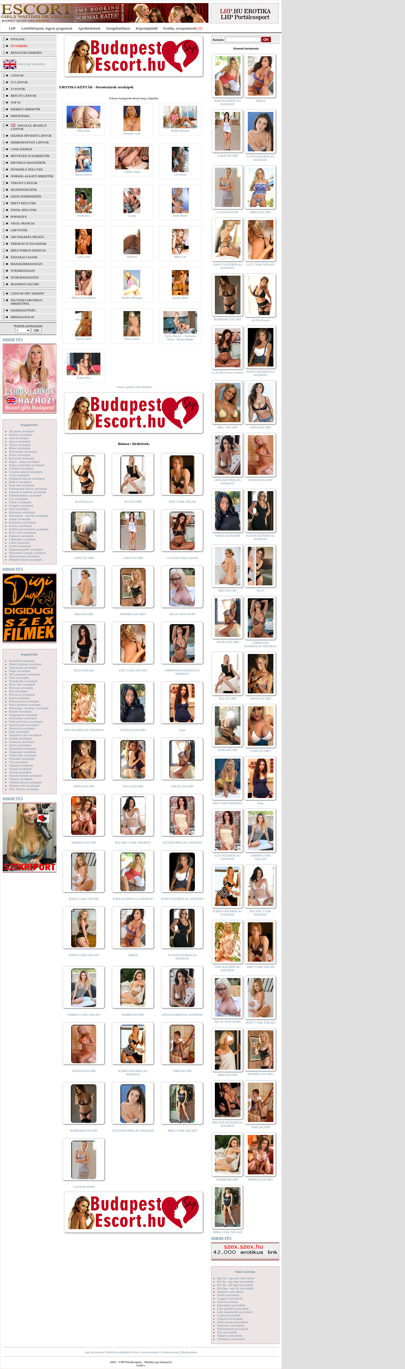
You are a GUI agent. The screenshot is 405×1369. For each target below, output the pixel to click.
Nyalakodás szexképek (23, 681)
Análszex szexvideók (230, 1291)
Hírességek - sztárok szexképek (28, 515)
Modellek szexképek (22, 660)
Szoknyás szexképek (22, 741)
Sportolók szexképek (22, 728)
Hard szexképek (19, 509)
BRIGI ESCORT (260, 212)
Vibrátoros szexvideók (231, 1339)
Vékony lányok (24, 183)
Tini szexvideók (227, 1332)
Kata (182, 730)
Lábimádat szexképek (22, 539)
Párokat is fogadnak (29, 243)
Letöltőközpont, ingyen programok (47, 28)
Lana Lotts (83, 256)
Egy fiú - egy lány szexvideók (235, 1278)
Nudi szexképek (19, 677)
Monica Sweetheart (83, 297)
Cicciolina (180, 174)
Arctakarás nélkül (27, 237)
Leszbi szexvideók (228, 1315)
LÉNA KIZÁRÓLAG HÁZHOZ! (182, 1014)
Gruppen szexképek (21, 505)
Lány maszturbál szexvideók (235, 1312)
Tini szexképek (18, 762)
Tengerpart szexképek (22, 752)
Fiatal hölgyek (24, 210)
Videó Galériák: (245, 1271)
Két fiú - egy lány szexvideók (235, 1281)
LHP (12, 28)
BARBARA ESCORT (84, 1130)
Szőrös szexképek (20, 745)
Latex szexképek (19, 542)
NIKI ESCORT (84, 614)
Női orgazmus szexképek (24, 674)
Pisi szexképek (18, 691)
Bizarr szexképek (19, 455)
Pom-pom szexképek (22, 694)
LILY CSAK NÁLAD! (133, 670)
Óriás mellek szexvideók (232, 1322)
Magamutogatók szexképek (26, 549)
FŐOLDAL (18, 39)
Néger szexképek (19, 671)
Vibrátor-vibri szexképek (24, 785)
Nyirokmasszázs (25, 277)
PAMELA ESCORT (84, 842)
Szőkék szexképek (20, 738)
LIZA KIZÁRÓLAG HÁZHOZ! (182, 842)
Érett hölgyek (23, 203)
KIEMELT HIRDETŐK (25, 109)
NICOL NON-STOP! (182, 614)
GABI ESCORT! (260, 750)
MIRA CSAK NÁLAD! (182, 1130)
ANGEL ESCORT (182, 786)
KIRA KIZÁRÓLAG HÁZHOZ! (133, 898)
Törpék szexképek (20, 768)
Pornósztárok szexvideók (232, 1328)
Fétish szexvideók (228, 1295)
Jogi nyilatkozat (94, 1352)
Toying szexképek (20, 772)
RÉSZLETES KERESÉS (26, 52)
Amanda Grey (132, 133)
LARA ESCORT (133, 557)
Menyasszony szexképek (24, 556)
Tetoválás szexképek (22, 758)
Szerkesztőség (170, 1352)
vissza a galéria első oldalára (134, 386)
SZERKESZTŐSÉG (23, 310)
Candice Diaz (131, 171)
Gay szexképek (18, 498)
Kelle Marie (180, 215)
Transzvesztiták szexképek (25, 775)
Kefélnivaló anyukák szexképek (29, 529)
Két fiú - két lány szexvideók (235, 1285)
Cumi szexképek (19, 475)
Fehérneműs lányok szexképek (28, 488)
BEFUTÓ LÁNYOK (24, 95)
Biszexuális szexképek (23, 451)
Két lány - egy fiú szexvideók (235, 1288)
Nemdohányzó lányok (30, 142)
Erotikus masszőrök (28, 162)
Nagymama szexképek (23, 667)
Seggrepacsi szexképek (23, 714)
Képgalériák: (29, 424)
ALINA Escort (84, 501)
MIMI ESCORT (228, 1074)
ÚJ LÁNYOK (19, 82)
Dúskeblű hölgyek (27, 169)
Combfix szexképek (21, 468)
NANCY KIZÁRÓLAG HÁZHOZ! (228, 266)
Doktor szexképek (20, 482)
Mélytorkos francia (28, 250)
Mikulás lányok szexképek (25, 559)
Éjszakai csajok (24, 257)
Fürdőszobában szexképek (25, 495)
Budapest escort (25, 284)
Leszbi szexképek (20, 546)
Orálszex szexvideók (230, 1318)
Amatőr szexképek (20, 434)
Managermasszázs (26, 264)
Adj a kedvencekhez (146, 1352)
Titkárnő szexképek (21, 765)
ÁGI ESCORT (133, 501)
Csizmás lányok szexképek (25, 471)
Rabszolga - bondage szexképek (29, 708)
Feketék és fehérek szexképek (27, 492)
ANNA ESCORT (260, 427)
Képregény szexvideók (231, 1305)
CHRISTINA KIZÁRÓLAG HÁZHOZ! (182, 672)
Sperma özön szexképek (24, 725)
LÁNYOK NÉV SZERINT (27, 293)
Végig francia (23, 223)
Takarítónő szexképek (22, 748)
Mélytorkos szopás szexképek (27, 552)
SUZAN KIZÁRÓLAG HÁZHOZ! (182, 956)
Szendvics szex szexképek (25, 735)
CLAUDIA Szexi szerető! (182, 557)
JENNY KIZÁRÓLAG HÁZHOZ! (182, 898)
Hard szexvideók (227, 1301)
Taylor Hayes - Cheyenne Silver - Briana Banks (180, 337)
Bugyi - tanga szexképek (24, 461)
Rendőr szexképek (20, 711)
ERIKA (133, 955)
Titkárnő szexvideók (229, 1335)
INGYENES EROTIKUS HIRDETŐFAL (26, 301)
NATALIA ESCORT (133, 730)
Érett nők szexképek (21, 485)
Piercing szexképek (21, 687)
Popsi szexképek (19, 698)
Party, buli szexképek (22, 684)
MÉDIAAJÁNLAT (22, 317)
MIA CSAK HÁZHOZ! (227, 803)
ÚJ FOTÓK (18, 89)
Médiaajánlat (189, 1352)
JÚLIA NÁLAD (84, 670)
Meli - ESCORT (228, 427)
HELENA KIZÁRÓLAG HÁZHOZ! (227, 1124)
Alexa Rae (83, 130)
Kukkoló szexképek (21, 536)
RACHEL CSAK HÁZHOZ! (133, 842)
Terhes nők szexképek (22, 755)
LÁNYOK (17, 75)
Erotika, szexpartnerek (179, 28)
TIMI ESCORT (182, 1071)
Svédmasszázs (23, 270)
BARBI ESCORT (133, 1014)
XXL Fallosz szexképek (24, 789)
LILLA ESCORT (133, 786)
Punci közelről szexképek (24, 704)
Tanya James (132, 338)
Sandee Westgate (132, 297)
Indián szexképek (20, 519)
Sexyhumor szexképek (23, 718)
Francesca (83, 215)
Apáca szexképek (20, 441)
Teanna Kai (83, 377)
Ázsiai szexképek (20, 444)
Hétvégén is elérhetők (30, 156)
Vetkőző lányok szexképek (25, 782)
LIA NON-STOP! (84, 1186)
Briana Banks (83, 174)
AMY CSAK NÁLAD (182, 501)
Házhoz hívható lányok (31, 135)
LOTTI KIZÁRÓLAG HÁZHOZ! (133, 1130)
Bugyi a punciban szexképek (26, 465)
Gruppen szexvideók (230, 1298)
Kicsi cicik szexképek (22, 532)
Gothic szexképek (20, 502)
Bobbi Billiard (180, 130)
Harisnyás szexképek (22, 512)
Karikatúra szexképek (22, 522)
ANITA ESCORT (84, 786)
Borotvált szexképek (21, 458)
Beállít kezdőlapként (119, 1352)
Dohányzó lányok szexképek (26, 478)
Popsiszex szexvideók (230, 1325)
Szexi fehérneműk (26, 196)
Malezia (132, 256)
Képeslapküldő (147, 28)
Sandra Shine (180, 297)
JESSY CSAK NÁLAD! (84, 898)
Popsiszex (19, 216)
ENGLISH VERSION (31, 64)
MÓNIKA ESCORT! (133, 614)
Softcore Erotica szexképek (26, 721)
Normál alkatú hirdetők (32, 176)
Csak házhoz (21, 149)
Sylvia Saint (83, 338)
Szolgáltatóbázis (118, 28)
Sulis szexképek (19, 731)
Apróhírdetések (89, 28)
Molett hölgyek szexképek (25, 664)
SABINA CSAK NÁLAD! (84, 1014)
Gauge (132, 215)
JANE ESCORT (84, 557)
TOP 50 (15, 102)
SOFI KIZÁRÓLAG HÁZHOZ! (84, 730)
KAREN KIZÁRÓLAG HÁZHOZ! (133, 1072)
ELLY (260, 590)
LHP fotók (19, 230)
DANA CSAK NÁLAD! (84, 955)
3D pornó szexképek (21, 431)
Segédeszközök (24, 189)
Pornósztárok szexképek (24, 701)
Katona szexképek (20, 525)
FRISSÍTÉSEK (20, 116)
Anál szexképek (19, 438)
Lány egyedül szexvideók (233, 1308)
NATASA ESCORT (84, 1071)
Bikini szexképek (19, 448)
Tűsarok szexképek (21, 779)
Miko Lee (180, 256)
